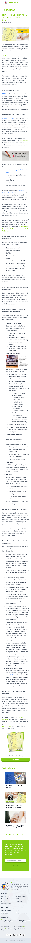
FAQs (17, 910)
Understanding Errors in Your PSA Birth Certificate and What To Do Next (15, 229)
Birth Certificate (5, 896)
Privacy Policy (4, 913)
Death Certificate (5, 899)
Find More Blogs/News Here (15, 835)
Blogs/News (8, 9)
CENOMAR (18, 899)
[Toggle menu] (2, 2)
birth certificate (7, 56)
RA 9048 (4, 94)
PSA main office (10, 675)
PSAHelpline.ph (6, 726)
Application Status (6, 910)
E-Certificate (19, 901)
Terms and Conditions (21, 913)
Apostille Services (6, 903)
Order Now (15, 760)
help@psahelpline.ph (24, 920)
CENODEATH (4, 901)
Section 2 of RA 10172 (9, 118)
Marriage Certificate (21, 896)
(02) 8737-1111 (8, 920)
